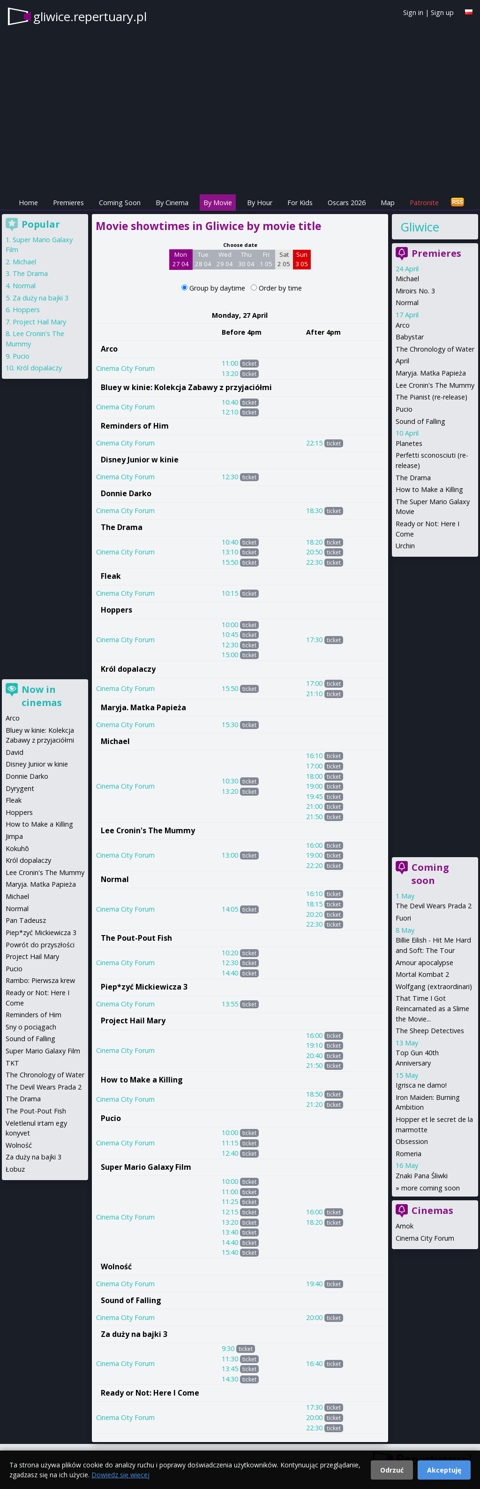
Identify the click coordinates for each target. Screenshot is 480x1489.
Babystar (410, 336)
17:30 (314, 639)
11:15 (230, 1142)
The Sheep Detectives (430, 1030)
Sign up (442, 12)
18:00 (314, 776)
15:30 (230, 724)
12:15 (230, 1211)
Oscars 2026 (347, 202)
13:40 (230, 1232)
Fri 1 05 (266, 259)
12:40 (230, 1153)
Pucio (111, 1118)
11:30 (230, 1358)
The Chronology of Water (435, 349)
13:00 (230, 855)
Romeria (408, 1153)
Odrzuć (392, 1470)
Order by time (280, 288)
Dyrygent (20, 788)
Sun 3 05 (301, 259)
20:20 (314, 914)
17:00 (314, 683)
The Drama (121, 527)
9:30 (228, 1348)
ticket (249, 364)
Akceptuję (444, 1470)
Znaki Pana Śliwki (422, 1175)
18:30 (314, 510)
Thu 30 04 (246, 259)
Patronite (424, 202)
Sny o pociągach (31, 1026)
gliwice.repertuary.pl (90, 16)
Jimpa (14, 836)
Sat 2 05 (284, 259)
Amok (404, 1225)
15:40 (230, 1252)
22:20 (314, 865)
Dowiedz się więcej (120, 1474)
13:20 (230, 373)
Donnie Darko (126, 493)
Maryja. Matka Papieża (143, 707)
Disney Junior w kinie (140, 459)
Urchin (405, 545)
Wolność (116, 1266)
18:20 (314, 541)
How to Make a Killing (142, 1080)
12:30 (230, 476)
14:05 (230, 909)
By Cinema (172, 202)
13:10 (230, 551)
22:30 (314, 562)
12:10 (230, 411)
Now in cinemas (42, 696)
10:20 (230, 952)
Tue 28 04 (203, 259)
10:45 (230, 634)
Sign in (413, 12)
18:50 (314, 1094)
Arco (109, 349)
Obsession (412, 1141)
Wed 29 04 (225, 259)
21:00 (314, 806)
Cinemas (432, 1210)
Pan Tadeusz (26, 920)
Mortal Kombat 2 (422, 974)
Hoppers (116, 610)
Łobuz (15, 1169)
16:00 (314, 845)
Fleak (111, 576)
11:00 (230, 363)
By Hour (259, 202)
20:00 (314, 1317)
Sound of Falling (131, 1300)
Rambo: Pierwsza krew (40, 980)
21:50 (314, 816)
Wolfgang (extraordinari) (434, 986)
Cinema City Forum (125, 368)
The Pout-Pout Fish (136, 938)
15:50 (230, 562)
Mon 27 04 (180, 259)
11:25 (230, 1201)
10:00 (230, 624)
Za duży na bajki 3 (134, 1334)
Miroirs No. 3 (415, 290)
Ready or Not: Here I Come (150, 1393)
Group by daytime (218, 288)
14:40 (230, 972)
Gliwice (419, 226)
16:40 (314, 1363)
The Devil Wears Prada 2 (434, 905)
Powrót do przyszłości (40, 944)
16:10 (314, 755)
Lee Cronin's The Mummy (148, 830)
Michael (115, 741)
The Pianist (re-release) (431, 396)
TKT (12, 1063)
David (14, 752)
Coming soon (430, 874)
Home (28, 202)
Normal (115, 879)
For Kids (300, 202)
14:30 (230, 1378)
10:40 (230, 402)
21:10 (314, 693)
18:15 (314, 903)
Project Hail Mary (133, 1020)
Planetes (409, 443)
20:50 (314, 551)
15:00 (230, 654)
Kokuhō (17, 848)
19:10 (314, 1045)
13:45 (230, 1368)
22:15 (314, 442)
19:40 (314, 1283)
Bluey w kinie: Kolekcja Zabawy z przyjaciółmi (186, 387)
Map (388, 202)
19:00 (314, 786)
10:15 (230, 593)
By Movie (217, 202)
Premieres (68, 202)
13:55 (230, 1003)
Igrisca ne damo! (421, 1085)
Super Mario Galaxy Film (146, 1167)
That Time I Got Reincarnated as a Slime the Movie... (432, 1008)
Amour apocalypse (424, 962)
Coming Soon (120, 202)
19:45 (314, 796)
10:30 (230, 780)
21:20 (314, 1104)
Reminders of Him (135, 426)
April (402, 360)
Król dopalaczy (128, 669)
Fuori (403, 917)
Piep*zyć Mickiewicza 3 (144, 987)
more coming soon (430, 1187)
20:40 (314, 1055)
